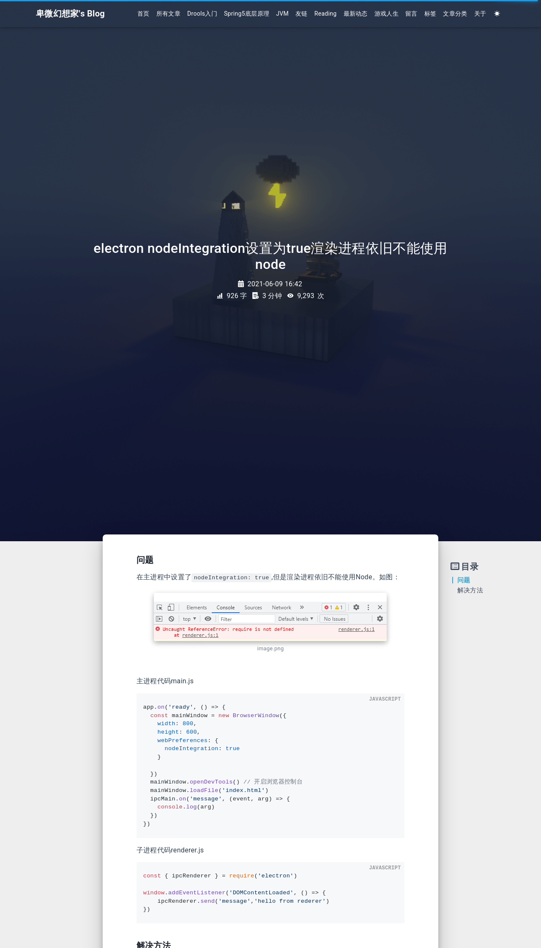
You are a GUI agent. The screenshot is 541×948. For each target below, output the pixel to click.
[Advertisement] (48, 688)
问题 (463, 580)
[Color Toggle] (497, 14)
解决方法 (470, 590)
